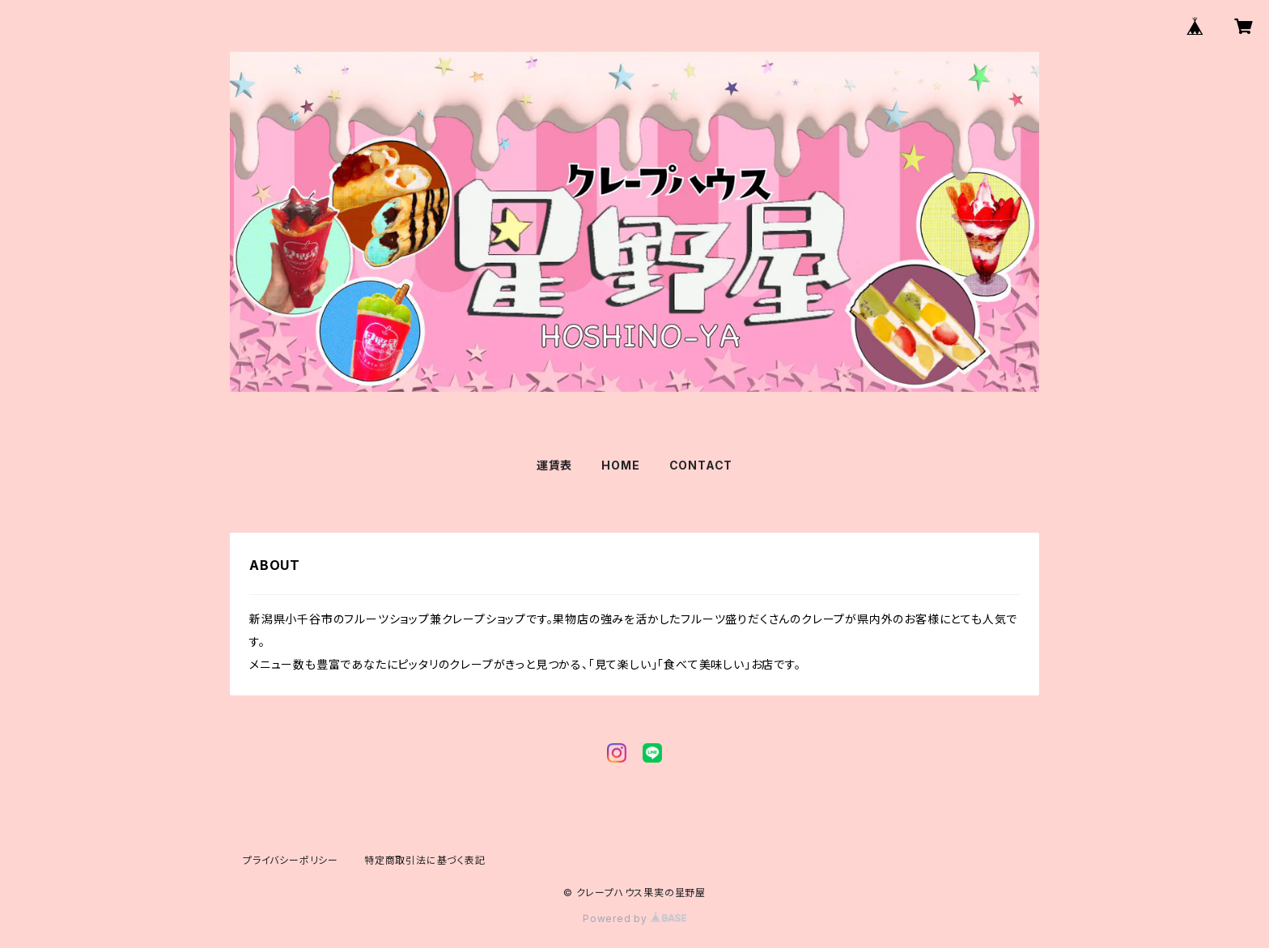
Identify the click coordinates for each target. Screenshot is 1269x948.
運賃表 (554, 465)
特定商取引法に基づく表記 (425, 860)
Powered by (634, 918)
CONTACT (701, 465)
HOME (620, 465)
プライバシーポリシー (290, 860)
